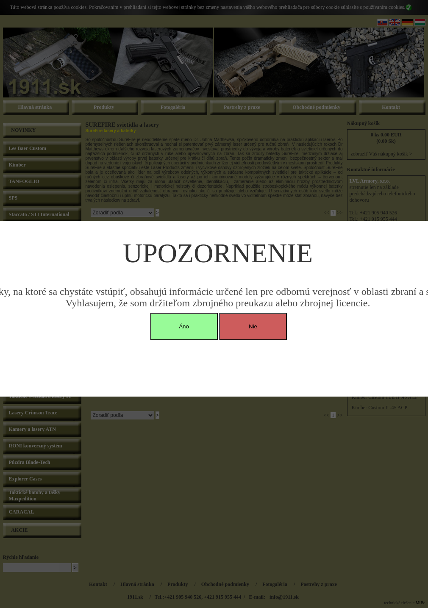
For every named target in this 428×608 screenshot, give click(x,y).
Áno (184, 326)
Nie (253, 326)
